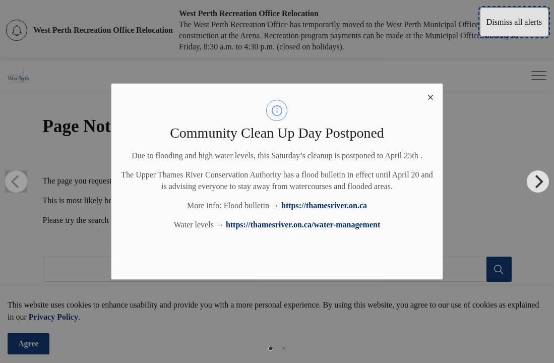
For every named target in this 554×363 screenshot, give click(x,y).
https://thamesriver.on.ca (324, 205)
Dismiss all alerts (514, 22)
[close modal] (430, 96)
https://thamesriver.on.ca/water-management (303, 224)
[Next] (538, 181)
